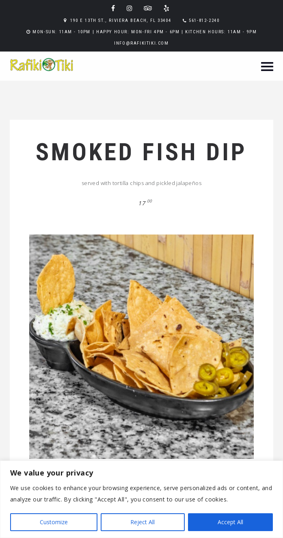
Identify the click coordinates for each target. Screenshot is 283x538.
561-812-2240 (204, 20)
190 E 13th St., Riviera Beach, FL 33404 (120, 20)
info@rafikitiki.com (141, 43)
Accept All (230, 522)
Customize (54, 522)
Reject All (142, 522)
